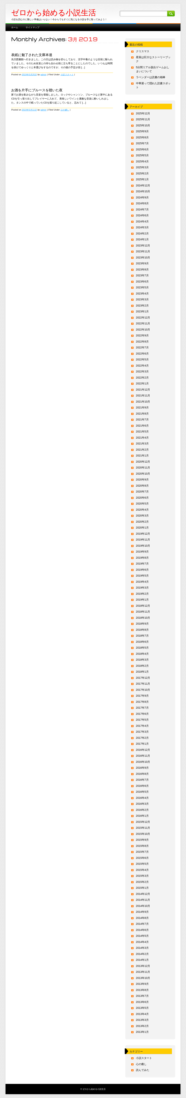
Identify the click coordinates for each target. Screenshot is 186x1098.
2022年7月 (142, 347)
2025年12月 (143, 113)
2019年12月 (143, 533)
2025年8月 (142, 137)
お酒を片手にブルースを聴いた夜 (37, 89)
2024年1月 (142, 239)
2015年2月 (142, 881)
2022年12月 (143, 317)
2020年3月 (142, 515)
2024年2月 (142, 233)
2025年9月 (142, 131)
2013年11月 (143, 971)
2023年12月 (143, 245)
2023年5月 (142, 287)
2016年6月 (142, 785)
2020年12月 (143, 461)
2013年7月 (142, 995)
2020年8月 (142, 485)
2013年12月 (143, 965)
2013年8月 (142, 989)
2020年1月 (142, 527)
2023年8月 (142, 269)
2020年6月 (142, 497)
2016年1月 (142, 815)
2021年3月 (142, 443)
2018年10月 (143, 617)
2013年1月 (142, 1031)
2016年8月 (142, 773)
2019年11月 (143, 539)
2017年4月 (142, 725)
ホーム (14, 27)
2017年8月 (142, 701)
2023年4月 (142, 293)
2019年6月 (142, 569)
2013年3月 (142, 1019)
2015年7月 (142, 851)
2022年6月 (142, 353)
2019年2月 (142, 593)
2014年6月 (142, 929)
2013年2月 (142, 1025)
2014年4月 (142, 941)
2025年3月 (142, 167)
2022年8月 (142, 341)
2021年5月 (142, 431)
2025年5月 (142, 155)
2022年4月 (142, 365)
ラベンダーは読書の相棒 (150, 77)
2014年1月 (142, 959)
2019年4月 (142, 581)
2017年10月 (143, 689)
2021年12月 (143, 389)
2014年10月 (143, 905)
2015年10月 (143, 833)
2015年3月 (142, 875)
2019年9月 (142, 551)
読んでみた (142, 1070)
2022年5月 (142, 359)
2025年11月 (143, 119)
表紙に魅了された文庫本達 (31, 54)
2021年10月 (143, 401)
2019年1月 (142, 599)
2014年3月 (142, 947)
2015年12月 (143, 821)
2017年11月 (143, 683)
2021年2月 (142, 449)
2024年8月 (142, 203)
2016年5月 (142, 791)
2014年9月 (142, 911)
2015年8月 (142, 845)
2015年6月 (142, 857)
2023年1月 (142, 311)
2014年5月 (142, 935)
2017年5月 (142, 719)
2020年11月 (143, 467)
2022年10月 (143, 329)
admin (43, 74)
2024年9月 (142, 197)
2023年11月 (143, 251)
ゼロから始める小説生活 (53, 12)
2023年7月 (142, 275)
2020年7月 (142, 491)
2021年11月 (143, 395)
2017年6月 (142, 713)
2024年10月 (143, 191)
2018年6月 (142, 641)
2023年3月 (142, 299)
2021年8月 (142, 413)
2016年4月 (142, 797)
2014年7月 (142, 923)
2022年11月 (143, 323)
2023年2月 (142, 305)
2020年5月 (142, 503)
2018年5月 (142, 647)
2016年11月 (143, 755)
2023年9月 (142, 263)
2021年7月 (142, 419)
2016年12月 (143, 749)
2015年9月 (142, 839)
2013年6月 (142, 1001)
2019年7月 (142, 563)
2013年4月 (142, 1013)
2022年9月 (142, 335)
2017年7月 (142, 707)
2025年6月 (142, 149)
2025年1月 (142, 179)
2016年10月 (143, 761)
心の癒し (64, 110)
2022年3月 (142, 371)
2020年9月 (142, 479)
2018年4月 (142, 653)
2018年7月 (142, 635)
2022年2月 (142, 377)
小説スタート (67, 74)
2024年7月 (142, 209)
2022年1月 (142, 383)
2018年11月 (143, 611)
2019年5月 (142, 575)
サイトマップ (32, 27)
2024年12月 (143, 185)
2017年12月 (143, 677)
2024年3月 (142, 227)
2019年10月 (143, 545)
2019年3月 (142, 587)
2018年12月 (143, 605)
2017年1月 (142, 743)
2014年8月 (142, 917)
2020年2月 (142, 521)
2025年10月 (143, 125)
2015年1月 (142, 887)
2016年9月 (142, 767)
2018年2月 (142, 665)
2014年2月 (142, 953)
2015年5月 (142, 863)
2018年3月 (142, 659)
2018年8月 (142, 629)
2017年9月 (142, 695)
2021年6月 (142, 425)
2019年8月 (142, 557)
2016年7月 (142, 779)
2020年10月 (143, 473)
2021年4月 (142, 437)
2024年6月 (142, 215)
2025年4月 (142, 161)
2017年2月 (142, 737)
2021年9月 (142, 407)
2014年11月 (143, 899)
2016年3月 (142, 803)
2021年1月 (142, 455)
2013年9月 (142, 983)
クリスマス (142, 51)
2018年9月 (142, 623)
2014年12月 (143, 893)
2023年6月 (142, 281)
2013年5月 (142, 1007)
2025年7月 (142, 143)
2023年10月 (143, 257)
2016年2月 (142, 809)
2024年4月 (142, 221)
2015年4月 (142, 869)
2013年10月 (143, 977)
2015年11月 (143, 827)
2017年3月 (142, 731)
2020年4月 (142, 509)
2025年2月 (142, 173)
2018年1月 (142, 671)
